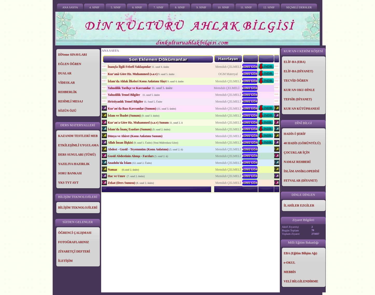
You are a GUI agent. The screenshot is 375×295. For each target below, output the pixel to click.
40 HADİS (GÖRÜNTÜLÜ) (302, 143)
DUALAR (64, 73)
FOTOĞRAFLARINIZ (73, 242)
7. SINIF (159, 7)
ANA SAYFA (70, 7)
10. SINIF (223, 7)
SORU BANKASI (70, 173)
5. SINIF (116, 7)
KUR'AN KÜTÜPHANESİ (302, 108)
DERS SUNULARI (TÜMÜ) (77, 154)
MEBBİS (290, 272)
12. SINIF (269, 7)
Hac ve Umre (117, 176)
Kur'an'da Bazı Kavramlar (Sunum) (132, 108)
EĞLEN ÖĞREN (69, 64)
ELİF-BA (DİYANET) (298, 71)
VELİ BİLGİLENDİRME (301, 281)
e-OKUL (289, 262)
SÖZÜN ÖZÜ (67, 110)
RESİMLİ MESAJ (70, 101)
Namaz (113, 169)
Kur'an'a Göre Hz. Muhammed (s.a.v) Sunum (138, 122)
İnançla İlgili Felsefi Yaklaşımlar (129, 67)
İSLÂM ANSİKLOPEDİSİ (301, 171)
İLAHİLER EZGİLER (299, 205)
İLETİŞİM (65, 261)
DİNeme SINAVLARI (72, 54)
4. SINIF (94, 7)
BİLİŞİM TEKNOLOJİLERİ (78, 207)
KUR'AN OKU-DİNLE (299, 90)
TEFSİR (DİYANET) (298, 99)
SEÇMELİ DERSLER (299, 7)
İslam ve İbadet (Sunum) (124, 115)
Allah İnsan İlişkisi (120, 142)
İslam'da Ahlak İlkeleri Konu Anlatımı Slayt (137, 81)
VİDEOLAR (66, 82)
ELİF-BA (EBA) (294, 62)
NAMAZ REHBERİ (297, 162)
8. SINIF (180, 7)
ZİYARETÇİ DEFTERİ (74, 251)
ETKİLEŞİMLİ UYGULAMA (78, 145)
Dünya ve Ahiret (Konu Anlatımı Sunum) (135, 136)
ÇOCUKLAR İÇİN (297, 152)
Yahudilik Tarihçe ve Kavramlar (129, 88)
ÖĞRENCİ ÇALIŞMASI (74, 232)
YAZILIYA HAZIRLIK (74, 164)
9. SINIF (201, 7)
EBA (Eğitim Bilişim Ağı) (300, 253)
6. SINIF (137, 7)
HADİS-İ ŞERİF (295, 134)
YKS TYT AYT (68, 182)
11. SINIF (246, 7)
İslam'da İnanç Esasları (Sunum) (129, 129)
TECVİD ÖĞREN (296, 80)
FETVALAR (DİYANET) (300, 180)
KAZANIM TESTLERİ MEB (78, 136)
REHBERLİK (67, 92)
